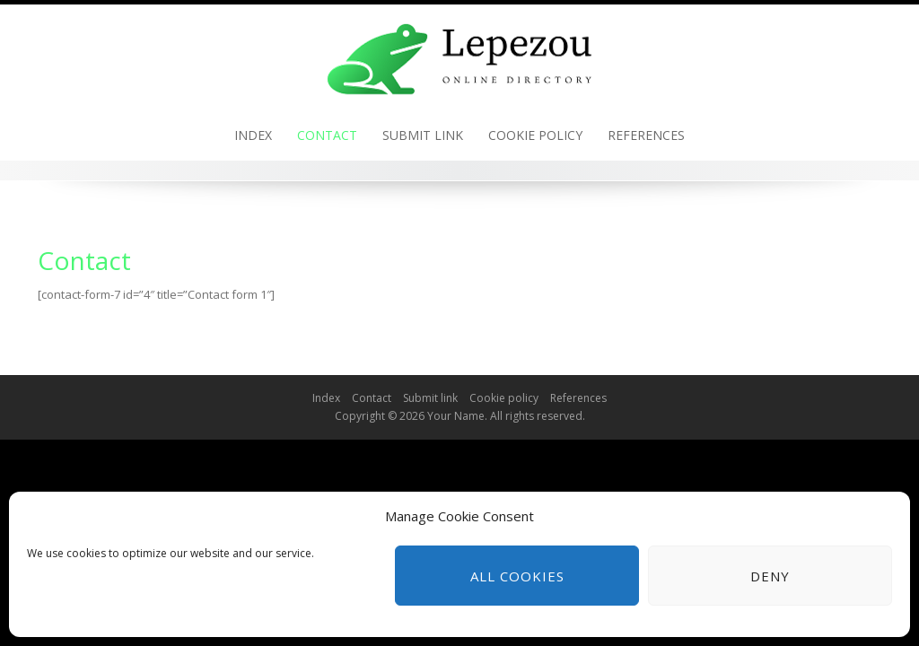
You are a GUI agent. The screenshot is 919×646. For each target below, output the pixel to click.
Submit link (422, 135)
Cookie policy (535, 135)
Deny (770, 576)
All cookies (517, 576)
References (646, 135)
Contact (327, 135)
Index (253, 135)
